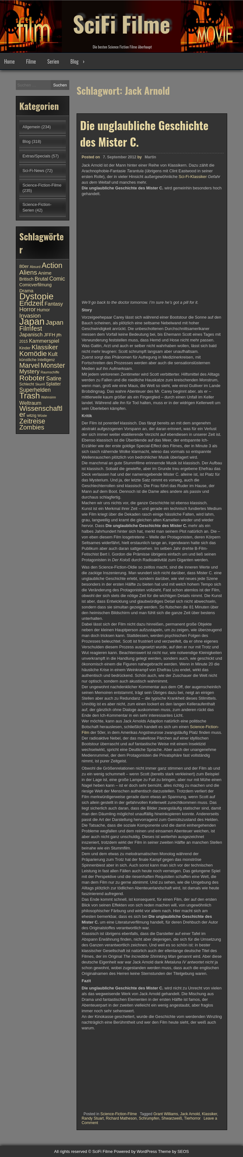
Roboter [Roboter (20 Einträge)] (32, 378)
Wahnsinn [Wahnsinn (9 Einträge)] (48, 397)
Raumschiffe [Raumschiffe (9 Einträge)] (50, 372)
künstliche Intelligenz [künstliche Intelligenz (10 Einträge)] (37, 360)
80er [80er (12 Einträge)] (24, 266)
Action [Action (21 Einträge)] (52, 265)
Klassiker (209, 1114)
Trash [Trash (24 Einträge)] (29, 395)
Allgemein (31, 126)
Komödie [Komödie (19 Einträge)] (33, 354)
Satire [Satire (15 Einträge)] (53, 378)
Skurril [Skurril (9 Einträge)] (40, 384)
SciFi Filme (121, 22)
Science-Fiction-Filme (118, 1114)
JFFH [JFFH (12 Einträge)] (49, 334)
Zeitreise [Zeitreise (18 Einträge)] (32, 421)
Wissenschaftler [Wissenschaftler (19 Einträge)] (40, 411)
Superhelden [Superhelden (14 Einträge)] (35, 390)
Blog (74, 61)
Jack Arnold (190, 1114)
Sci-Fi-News (33, 170)
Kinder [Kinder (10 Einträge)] (24, 348)
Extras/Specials (36, 156)
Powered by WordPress (135, 1151)
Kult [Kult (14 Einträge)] (53, 354)
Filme (31, 61)
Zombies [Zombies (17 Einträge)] (31, 427)
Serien (53, 61)
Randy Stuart (93, 1118)
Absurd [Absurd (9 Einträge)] (35, 267)
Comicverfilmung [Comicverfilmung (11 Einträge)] (35, 285)
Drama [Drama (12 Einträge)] (26, 290)
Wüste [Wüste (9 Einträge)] (42, 415)
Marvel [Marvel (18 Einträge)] (29, 365)
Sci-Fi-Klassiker (193, 176)
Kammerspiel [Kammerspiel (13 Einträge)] (44, 341)
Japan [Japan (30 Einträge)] (32, 321)
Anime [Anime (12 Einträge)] (45, 273)
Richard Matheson (121, 1118)
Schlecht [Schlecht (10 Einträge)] (26, 384)
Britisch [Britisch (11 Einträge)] (26, 279)
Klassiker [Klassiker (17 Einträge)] (45, 347)
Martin (150, 157)
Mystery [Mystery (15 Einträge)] (29, 371)
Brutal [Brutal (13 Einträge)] (41, 279)
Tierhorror (192, 1118)
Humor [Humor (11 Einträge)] (43, 310)
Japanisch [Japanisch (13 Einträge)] (31, 334)
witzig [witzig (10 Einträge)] (31, 415)
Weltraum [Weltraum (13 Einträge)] (30, 403)
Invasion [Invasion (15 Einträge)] (30, 315)
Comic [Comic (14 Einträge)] (57, 279)
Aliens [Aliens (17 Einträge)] (28, 272)
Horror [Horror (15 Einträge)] (27, 309)
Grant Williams (165, 1114)
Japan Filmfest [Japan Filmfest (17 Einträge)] (41, 325)
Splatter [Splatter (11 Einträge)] (53, 384)
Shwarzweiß (171, 1118)
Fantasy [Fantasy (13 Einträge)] (54, 304)
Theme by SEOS (173, 1151)
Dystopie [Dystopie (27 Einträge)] (36, 296)
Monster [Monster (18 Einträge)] (53, 365)
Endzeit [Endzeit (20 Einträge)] (31, 303)
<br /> (101, 1069)
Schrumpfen (149, 1118)
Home (9, 61)
